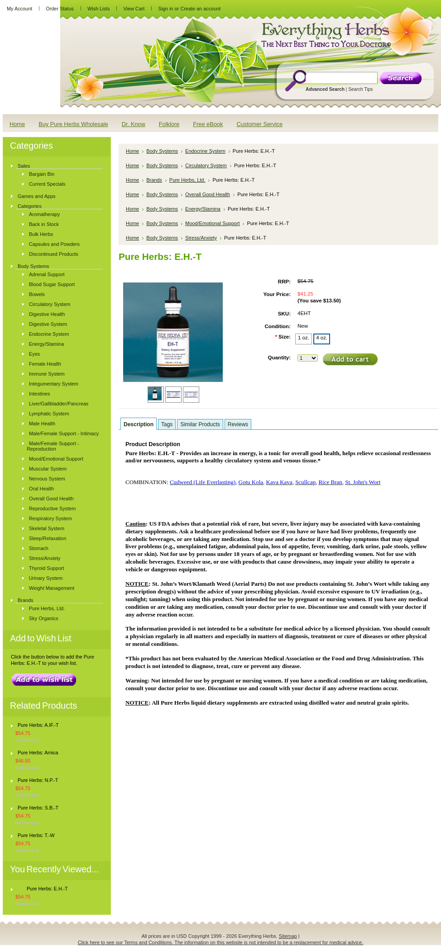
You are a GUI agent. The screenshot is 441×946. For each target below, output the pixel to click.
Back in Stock (44, 224)
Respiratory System (50, 518)
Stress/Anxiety (45, 558)
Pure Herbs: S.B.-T (38, 807)
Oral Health (41, 488)
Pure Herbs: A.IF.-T (38, 725)
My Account (19, 8)
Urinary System (45, 578)
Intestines (39, 393)
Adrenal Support (47, 274)
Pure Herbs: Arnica (38, 752)
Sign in (165, 8)
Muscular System (48, 468)
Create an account (200, 8)
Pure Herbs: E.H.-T (47, 888)
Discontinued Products (53, 254)
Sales (24, 166)
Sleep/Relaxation (47, 538)
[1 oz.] (303, 339)
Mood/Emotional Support (56, 458)
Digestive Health (47, 314)
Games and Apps (36, 196)
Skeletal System (46, 528)
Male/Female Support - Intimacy (64, 433)
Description (138, 424)
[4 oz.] (321, 339)
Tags (167, 424)
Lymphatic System (49, 413)
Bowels (37, 294)
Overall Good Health (51, 498)
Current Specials (47, 184)
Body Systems (33, 266)
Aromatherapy (44, 214)
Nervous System (47, 478)
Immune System (47, 374)
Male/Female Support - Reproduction (53, 446)
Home (132, 151)
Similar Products (200, 424)
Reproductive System (52, 508)
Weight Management (51, 588)
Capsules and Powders (54, 244)
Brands (25, 600)
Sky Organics (43, 618)
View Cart (133, 8)
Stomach (38, 548)
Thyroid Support (46, 568)
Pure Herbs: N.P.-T (38, 780)
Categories (30, 206)
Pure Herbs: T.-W (36, 835)
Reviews (238, 424)
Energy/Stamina (46, 344)
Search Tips (360, 89)
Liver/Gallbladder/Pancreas (58, 403)
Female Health (45, 364)
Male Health (42, 423)
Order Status (60, 8)
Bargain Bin (41, 174)
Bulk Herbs (41, 234)
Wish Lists (98, 8)
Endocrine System (49, 334)
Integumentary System (53, 383)
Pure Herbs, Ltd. (47, 608)
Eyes (34, 354)
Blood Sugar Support (52, 284)
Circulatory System (49, 304)
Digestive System (48, 324)
